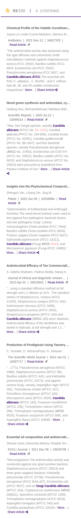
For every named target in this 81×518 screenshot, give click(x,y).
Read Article (18, 44)
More (28, 90)
